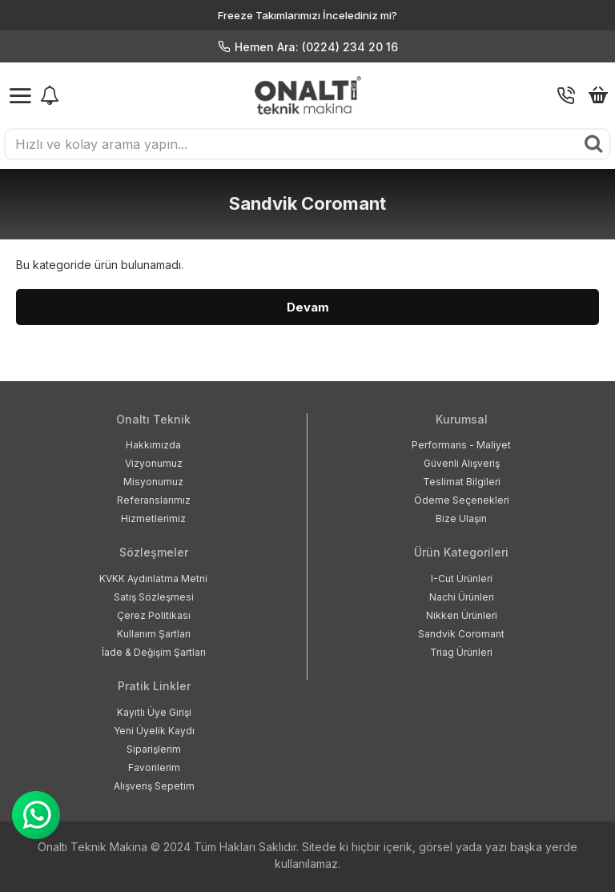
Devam (308, 307)
